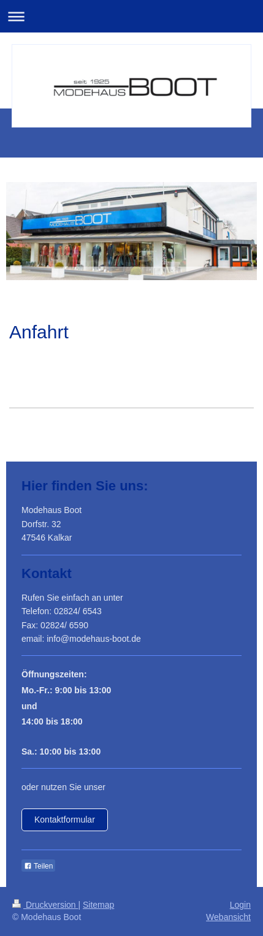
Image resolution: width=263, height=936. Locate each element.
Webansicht (228, 917)
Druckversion (45, 905)
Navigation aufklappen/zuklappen (131, 16)
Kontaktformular (64, 819)
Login (240, 905)
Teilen (38, 866)
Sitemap (98, 905)
